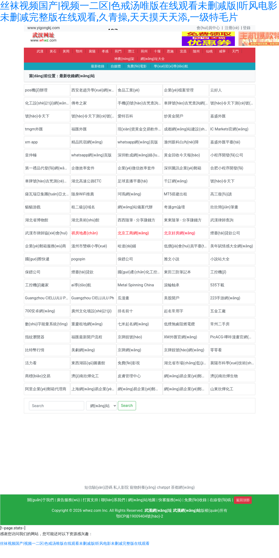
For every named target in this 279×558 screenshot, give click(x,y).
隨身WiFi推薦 (82, 194)
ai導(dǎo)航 (81, 285)
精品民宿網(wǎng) (87, 142)
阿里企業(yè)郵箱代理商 (45, 389)
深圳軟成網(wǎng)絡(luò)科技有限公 (140, 155)
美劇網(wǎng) (83, 350)
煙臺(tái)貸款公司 (225, 233)
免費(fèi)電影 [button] (137, 66)
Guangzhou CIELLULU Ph (92, 298)
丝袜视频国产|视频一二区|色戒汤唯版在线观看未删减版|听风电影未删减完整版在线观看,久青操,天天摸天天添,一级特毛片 (138, 11)
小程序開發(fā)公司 (226, 155)
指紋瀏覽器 (34, 337)
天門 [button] (235, 51)
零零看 (216, 350)
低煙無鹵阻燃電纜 (179, 324)
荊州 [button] (144, 51)
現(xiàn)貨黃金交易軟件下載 (140, 129)
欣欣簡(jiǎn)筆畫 (224, 207)
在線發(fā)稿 (220, 500)
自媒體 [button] (116, 66)
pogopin (78, 259)
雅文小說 (171, 259)
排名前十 (125, 311)
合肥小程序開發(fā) (226, 168)
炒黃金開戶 (173, 116)
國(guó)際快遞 (37, 259)
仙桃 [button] (209, 51)
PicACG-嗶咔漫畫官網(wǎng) (232, 337)
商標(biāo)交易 (38, 376)
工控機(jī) (218, 272)
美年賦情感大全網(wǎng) (231, 246)
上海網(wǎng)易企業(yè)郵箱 (93, 389)
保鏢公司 (125, 259)
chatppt (163, 487)
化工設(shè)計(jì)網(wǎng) (47, 103)
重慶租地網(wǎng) (87, 324)
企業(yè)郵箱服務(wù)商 (45, 246)
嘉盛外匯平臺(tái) (225, 142)
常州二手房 (220, 324)
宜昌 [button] (183, 51)
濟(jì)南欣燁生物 (224, 376)
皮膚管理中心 (129, 376)
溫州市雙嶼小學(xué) (89, 246)
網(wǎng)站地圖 (142, 500)
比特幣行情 (34, 350)
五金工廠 (218, 311)
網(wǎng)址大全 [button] (153, 59)
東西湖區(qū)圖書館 (88, 363)
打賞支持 (90, 500)
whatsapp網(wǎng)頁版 (138, 142)
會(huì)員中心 (208, 28)
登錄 (247, 28)
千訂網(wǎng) (176, 181)
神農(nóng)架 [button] (124, 59)
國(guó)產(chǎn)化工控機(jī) (140, 272)
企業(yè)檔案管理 (179, 90)
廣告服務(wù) (68, 500)
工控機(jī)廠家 (37, 285)
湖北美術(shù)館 (85, 220)
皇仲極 (31, 155)
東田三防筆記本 (177, 272)
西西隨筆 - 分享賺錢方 (136, 220)
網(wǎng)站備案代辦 (135, 207)
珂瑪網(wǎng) (129, 194)
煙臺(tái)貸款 (82, 272)
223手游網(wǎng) (225, 298)
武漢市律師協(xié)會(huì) (46, 233)
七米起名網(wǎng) (133, 324)
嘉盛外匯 (218, 116)
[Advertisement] (139, 451)
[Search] (56, 405)
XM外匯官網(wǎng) (180, 337)
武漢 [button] (40, 51)
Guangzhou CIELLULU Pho (47, 298)
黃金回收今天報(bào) (182, 155)
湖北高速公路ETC (86, 181)
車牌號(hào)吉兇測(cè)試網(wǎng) (47, 181)
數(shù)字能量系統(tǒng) (46, 324)
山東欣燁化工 (221, 389)
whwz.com (92, 510)
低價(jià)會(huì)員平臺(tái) (186, 246)
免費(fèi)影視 (129, 363)
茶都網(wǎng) (183, 487)
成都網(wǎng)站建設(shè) (186, 129)
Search (127, 405)
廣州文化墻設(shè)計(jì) (91, 311)
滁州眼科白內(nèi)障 (181, 142)
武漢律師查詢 (221, 220)
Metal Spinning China (136, 285)
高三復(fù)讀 (221, 194)
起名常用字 (173, 311)
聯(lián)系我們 (113, 500)
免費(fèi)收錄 (195, 500)
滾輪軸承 (171, 285)
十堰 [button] (157, 51)
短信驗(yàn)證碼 (98, 487)
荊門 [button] (118, 51)
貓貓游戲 (33, 207)
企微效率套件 (83, 168)
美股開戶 (171, 298)
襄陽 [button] (92, 51)
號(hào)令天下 (37, 116)
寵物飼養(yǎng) (143, 487)
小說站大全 (220, 259)
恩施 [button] (170, 51)
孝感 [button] (105, 51)
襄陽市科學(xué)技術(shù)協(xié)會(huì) (232, 363)
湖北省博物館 (36, 220)
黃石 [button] (53, 51)
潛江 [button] (131, 51)
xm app (31, 142)
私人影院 (121, 487)
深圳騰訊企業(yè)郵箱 (182, 168)
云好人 (216, 90)
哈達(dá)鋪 (127, 246)
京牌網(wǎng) (129, 350)
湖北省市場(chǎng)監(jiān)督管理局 (186, 363)
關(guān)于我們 (40, 500)
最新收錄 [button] (97, 66)
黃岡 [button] (66, 51)
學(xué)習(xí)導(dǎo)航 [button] (171, 66)
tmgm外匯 (34, 129)
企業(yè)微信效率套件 (136, 168)
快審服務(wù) (170, 500)
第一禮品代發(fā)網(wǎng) (47, 168)
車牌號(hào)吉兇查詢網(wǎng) (186, 103)
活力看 (31, 363)
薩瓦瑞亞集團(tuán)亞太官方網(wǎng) (47, 194)
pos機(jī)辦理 (36, 90)
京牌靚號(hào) (130, 337)
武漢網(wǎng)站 (187, 510)
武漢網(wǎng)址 (158, 510)
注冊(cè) (232, 28)
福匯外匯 (79, 129)
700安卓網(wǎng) (40, 311)
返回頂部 (243, 500)
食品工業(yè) (129, 90)
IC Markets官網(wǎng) (229, 129)
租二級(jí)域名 (83, 207)
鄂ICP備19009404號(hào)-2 (139, 516)
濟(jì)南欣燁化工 (85, 376)
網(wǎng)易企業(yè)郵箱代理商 (140, 389)
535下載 (217, 285)
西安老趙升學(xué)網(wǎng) (93, 90)
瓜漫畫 (123, 298)
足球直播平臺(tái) (133, 181)
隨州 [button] (196, 51)
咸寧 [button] (222, 51)
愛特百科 (125, 116)
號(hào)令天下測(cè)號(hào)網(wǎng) (232, 103)
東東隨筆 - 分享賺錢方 (183, 220)
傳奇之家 (79, 103)
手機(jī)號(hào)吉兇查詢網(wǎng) (140, 103)
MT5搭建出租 (175, 194)
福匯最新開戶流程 (86, 337)
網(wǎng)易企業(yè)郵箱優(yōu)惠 (186, 376)
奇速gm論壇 (174, 207)
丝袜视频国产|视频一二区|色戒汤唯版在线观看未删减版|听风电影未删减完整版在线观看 (75, 543)
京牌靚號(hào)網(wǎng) (184, 350)
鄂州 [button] (79, 51)
